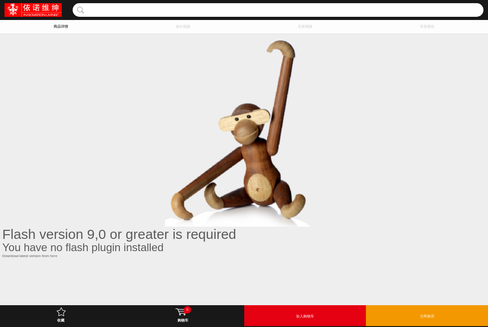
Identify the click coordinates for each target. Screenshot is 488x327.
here (53, 256)
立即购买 (427, 316)
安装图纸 (427, 27)
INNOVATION (33, 10)
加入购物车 (305, 316)
